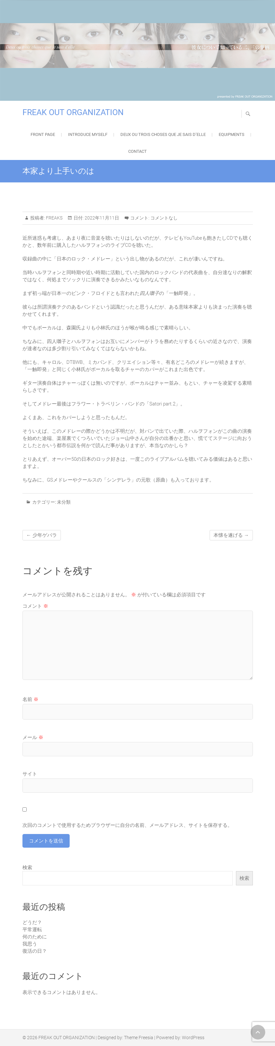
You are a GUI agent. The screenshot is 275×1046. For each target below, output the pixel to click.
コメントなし (164, 217)
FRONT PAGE (43, 134)
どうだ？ (32, 922)
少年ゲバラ (41, 535)
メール (32, 737)
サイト (29, 774)
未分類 (64, 502)
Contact (137, 151)
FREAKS (53, 217)
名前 (30, 699)
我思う (29, 944)
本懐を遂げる (231, 535)
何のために (34, 937)
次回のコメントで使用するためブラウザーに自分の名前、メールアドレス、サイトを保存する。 (127, 825)
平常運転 (32, 930)
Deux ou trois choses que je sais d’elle (163, 134)
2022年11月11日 (101, 217)
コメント (35, 606)
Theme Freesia (138, 1037)
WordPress (193, 1037)
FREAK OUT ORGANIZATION (73, 112)
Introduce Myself (87, 134)
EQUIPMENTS (231, 134)
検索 (27, 867)
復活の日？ (34, 951)
